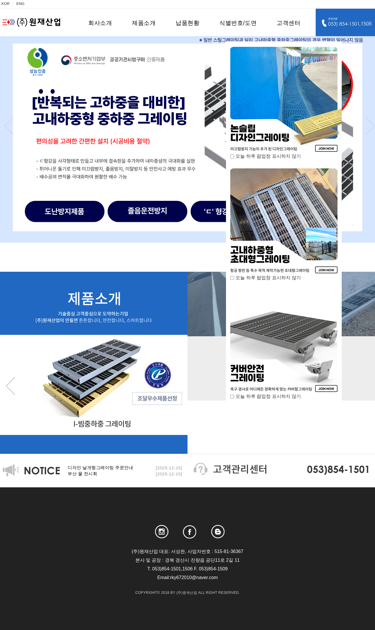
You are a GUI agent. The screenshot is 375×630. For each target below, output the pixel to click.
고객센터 (288, 23)
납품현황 (187, 23)
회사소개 (100, 23)
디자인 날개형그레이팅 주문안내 (100, 467)
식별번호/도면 (238, 23)
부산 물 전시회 (82, 473)
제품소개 (144, 23)
